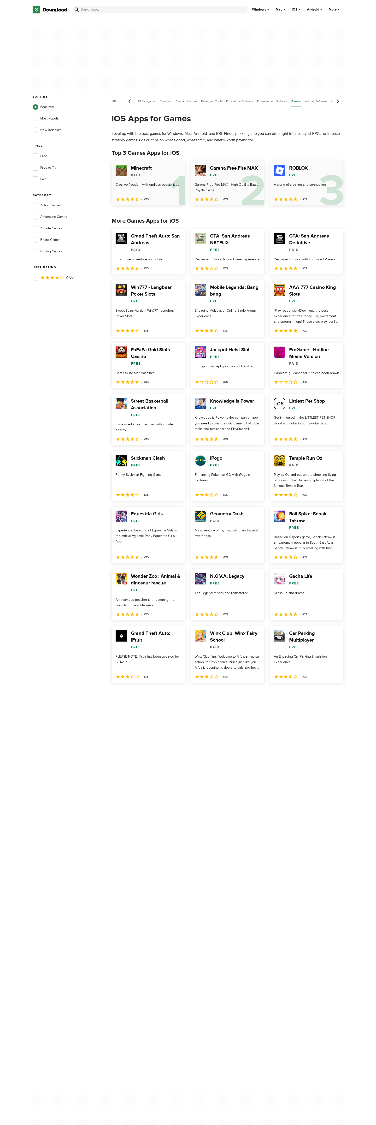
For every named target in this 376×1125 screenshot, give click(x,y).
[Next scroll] (337, 101)
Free (40, 156)
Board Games (46, 240)
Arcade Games (47, 228)
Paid (40, 179)
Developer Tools (211, 101)
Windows (259, 9)
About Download (132, 918)
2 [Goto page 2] (129, 693)
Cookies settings (218, 956)
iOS (294, 9)
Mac (279, 9)
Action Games (47, 205)
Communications (186, 101)
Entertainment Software (272, 101)
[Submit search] (77, 9)
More (335, 9)
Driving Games (47, 251)
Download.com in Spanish (139, 943)
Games (296, 101)
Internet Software (316, 101)
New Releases (47, 130)
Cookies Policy (217, 934)
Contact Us (128, 934)
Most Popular (46, 118)
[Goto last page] (334, 693)
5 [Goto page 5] (166, 693)
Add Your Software (133, 926)
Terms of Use (216, 926)
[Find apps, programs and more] (160, 9)
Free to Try (45, 168)
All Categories (146, 101)
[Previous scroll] (129, 101)
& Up (53, 277)
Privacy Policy (216, 918)
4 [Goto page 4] (154, 693)
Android (313, 9)
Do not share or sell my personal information (223, 945)
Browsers (165, 101)
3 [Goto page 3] (141, 693)
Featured (43, 107)
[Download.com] (50, 9)
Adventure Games (50, 217)
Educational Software (239, 101)
